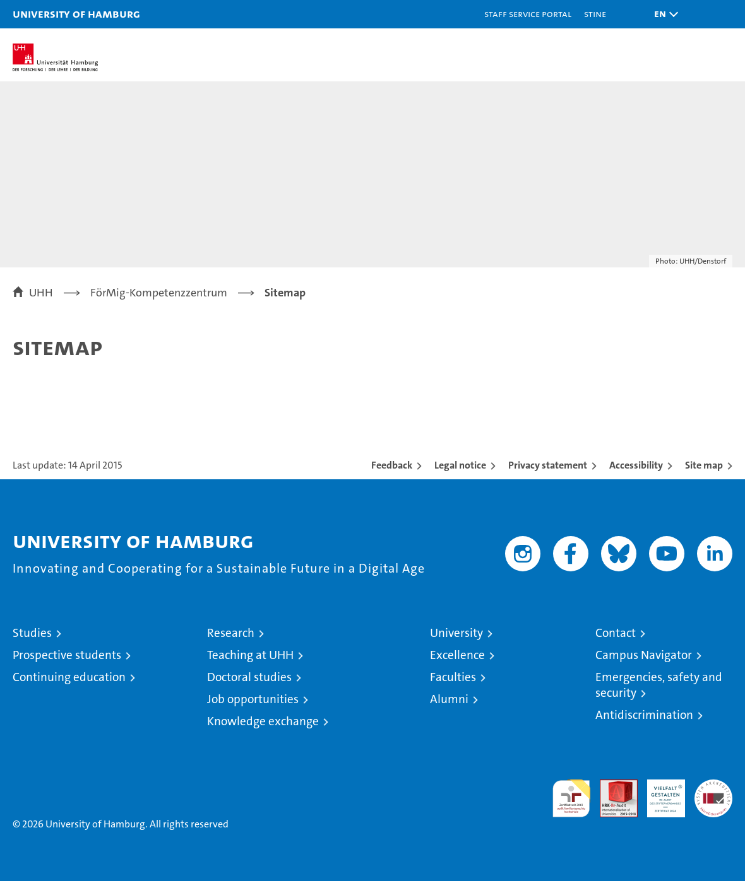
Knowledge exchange (263, 721)
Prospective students (67, 655)
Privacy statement (547, 465)
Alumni (449, 699)
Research (230, 633)
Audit (612, 786)
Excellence (457, 655)
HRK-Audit (659, 792)
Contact (615, 633)
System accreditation (713, 792)
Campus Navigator (643, 655)
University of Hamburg (76, 13)
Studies (32, 633)
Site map (704, 465)
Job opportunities (253, 699)
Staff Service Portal (527, 13)
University (456, 633)
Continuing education (69, 677)
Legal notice (460, 465)
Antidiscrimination (644, 715)
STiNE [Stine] (595, 13)
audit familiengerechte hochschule (571, 798)
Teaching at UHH (250, 655)
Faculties (453, 677)
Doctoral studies (249, 677)
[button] (663, 14)
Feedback (391, 465)
